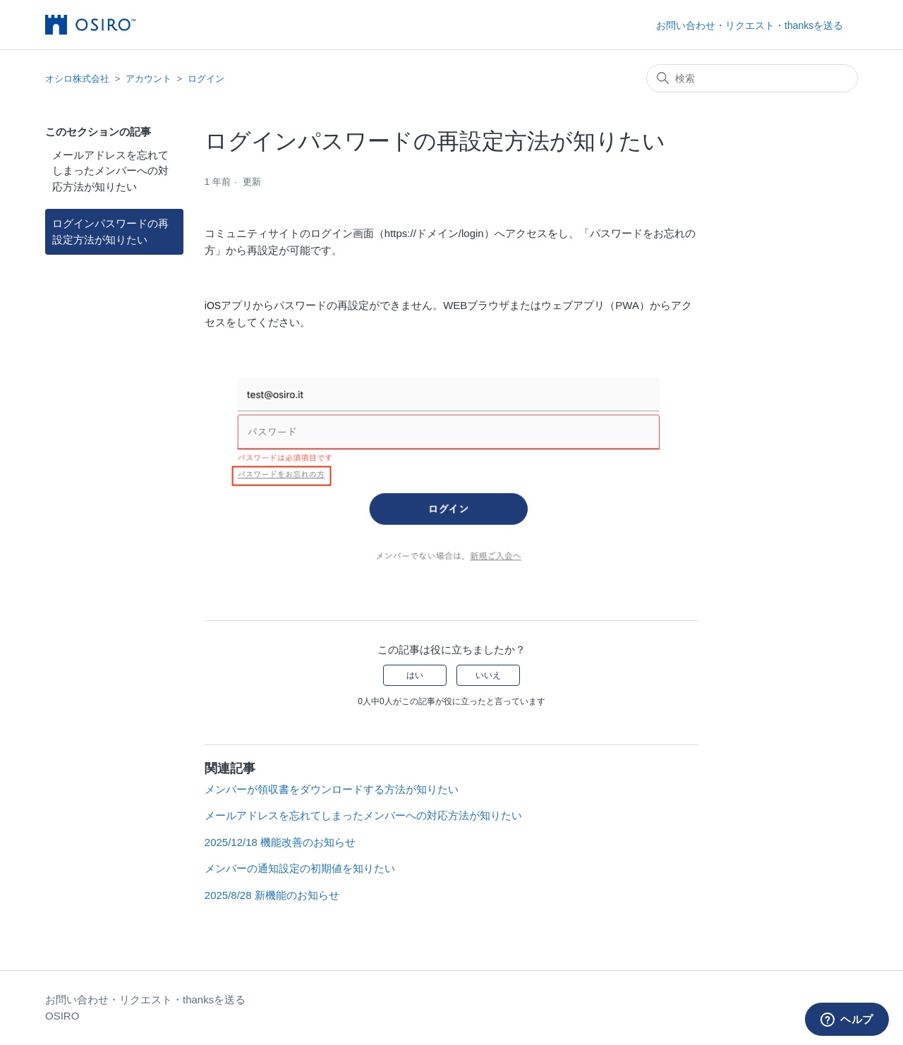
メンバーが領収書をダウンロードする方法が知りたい (332, 789)
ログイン (206, 78)
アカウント (148, 78)
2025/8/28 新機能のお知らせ (272, 895)
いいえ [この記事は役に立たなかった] (488, 675)
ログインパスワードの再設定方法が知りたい (110, 231)
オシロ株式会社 (77, 78)
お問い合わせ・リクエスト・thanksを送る (749, 25)
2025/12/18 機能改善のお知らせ (280, 842)
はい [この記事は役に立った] (414, 675)
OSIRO (62, 1016)
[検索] (752, 78)
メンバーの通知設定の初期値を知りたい (300, 868)
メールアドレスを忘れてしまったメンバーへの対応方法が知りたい (110, 171)
